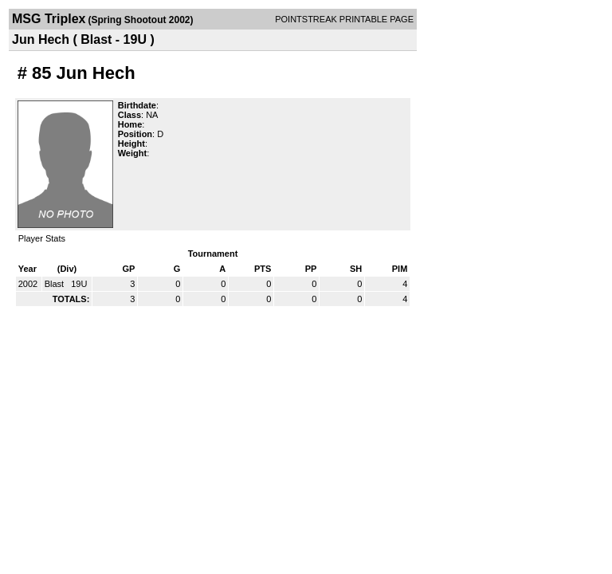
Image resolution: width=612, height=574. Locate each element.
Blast (56, 284)
